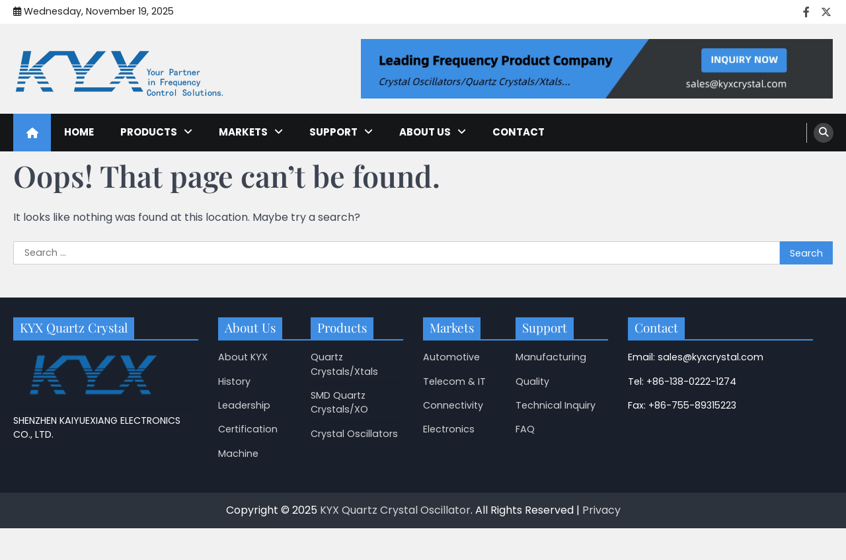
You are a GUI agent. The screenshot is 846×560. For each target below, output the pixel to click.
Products (148, 132)
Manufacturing (551, 357)
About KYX (243, 357)
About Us (425, 132)
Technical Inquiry (556, 405)
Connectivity (453, 405)
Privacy (601, 510)
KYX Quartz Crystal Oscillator (395, 510)
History (234, 381)
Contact (518, 132)
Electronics (449, 429)
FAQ (525, 429)
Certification (248, 429)
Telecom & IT (454, 381)
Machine (238, 453)
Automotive (451, 357)
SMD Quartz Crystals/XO (339, 402)
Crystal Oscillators (354, 433)
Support (333, 132)
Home (79, 132)
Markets (243, 132)
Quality (532, 381)
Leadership (244, 405)
